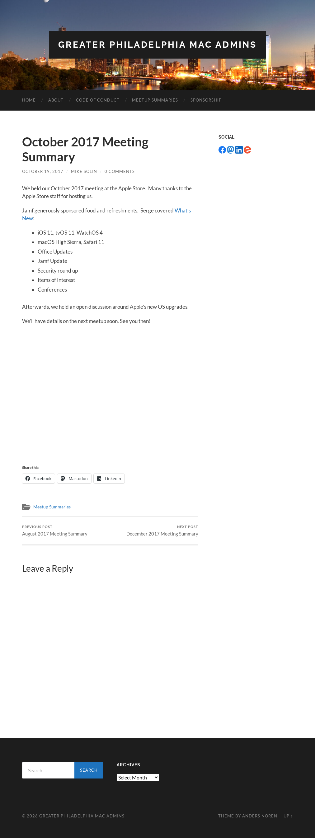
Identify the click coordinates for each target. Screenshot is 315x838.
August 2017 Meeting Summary (54, 531)
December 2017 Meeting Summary (162, 531)
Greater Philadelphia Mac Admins (157, 45)
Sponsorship (206, 100)
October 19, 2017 (42, 171)
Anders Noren (259, 815)
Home (29, 100)
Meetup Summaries (155, 100)
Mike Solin (84, 171)
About (55, 100)
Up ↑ (288, 815)
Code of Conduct (98, 100)
